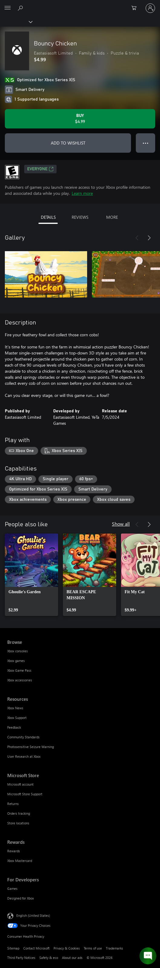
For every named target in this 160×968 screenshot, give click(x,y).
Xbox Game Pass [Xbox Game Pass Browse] (19, 670)
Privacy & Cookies (67, 948)
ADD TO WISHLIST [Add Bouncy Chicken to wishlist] (68, 143)
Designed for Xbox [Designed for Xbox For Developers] (20, 898)
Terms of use (93, 948)
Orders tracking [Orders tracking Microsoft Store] (18, 813)
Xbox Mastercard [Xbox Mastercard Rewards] (19, 861)
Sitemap (13, 948)
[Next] (149, 238)
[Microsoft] (79, 4)
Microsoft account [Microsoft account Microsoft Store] (20, 784)
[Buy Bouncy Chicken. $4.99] (80, 118)
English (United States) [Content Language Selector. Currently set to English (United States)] (33, 915)
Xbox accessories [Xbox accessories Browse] (19, 680)
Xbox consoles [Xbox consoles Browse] (17, 651)
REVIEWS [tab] (80, 217)
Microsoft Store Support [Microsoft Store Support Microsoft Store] (24, 794)
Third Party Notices (21, 958)
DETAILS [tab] (48, 217)
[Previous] (137, 238)
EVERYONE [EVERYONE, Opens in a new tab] (40, 169)
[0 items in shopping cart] (136, 8)
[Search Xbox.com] (21, 8)
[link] (31, 575)
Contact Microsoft (36, 948)
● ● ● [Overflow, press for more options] (146, 143)
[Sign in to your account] (150, 8)
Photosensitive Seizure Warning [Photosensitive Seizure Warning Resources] (30, 747)
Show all (121, 524)
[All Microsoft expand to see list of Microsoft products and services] (7, 8)
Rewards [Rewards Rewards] (13, 851)
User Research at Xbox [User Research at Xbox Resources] (24, 756)
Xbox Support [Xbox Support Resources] (17, 718)
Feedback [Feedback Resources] (14, 727)
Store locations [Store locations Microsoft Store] (18, 823)
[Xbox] (16, 21)
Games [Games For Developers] (12, 888)
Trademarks (114, 948)
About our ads (72, 958)
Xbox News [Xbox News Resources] (15, 708)
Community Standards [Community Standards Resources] (23, 737)
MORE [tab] (112, 217)
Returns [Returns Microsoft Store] (13, 804)
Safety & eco (48, 958)
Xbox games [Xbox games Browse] (16, 661)
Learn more (82, 193)
